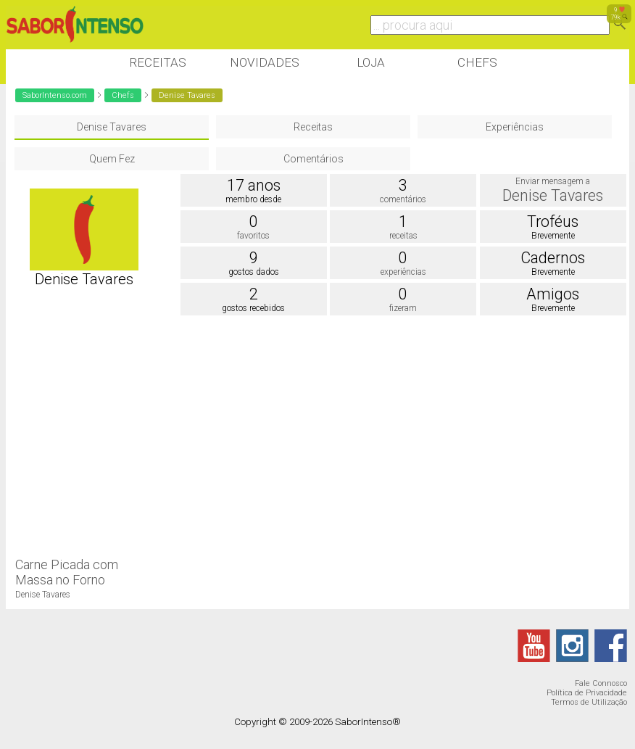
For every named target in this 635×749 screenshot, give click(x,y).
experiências (403, 272)
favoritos (253, 236)
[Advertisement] (270, 435)
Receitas (157, 62)
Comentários (313, 159)
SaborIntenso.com (54, 95)
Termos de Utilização (589, 702)
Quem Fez (112, 159)
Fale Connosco (601, 683)
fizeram (403, 308)
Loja (371, 62)
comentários (403, 199)
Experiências (515, 127)
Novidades (264, 62)
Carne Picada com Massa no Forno (66, 572)
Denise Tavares (111, 127)
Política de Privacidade (587, 693)
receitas (403, 236)
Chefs (477, 62)
